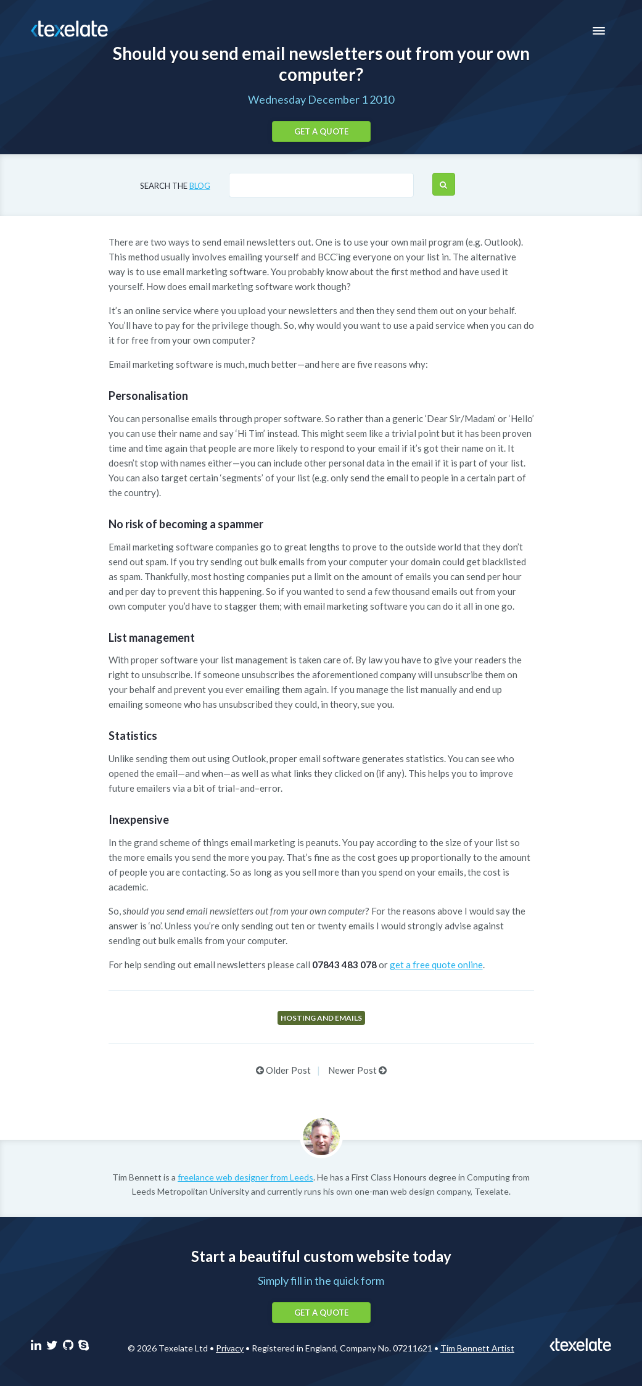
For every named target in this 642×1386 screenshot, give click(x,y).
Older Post (283, 1070)
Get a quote (321, 131)
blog (199, 186)
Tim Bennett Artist (477, 1348)
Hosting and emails (321, 1018)
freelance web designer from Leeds (245, 1177)
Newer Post (357, 1070)
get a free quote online (436, 964)
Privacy (230, 1348)
